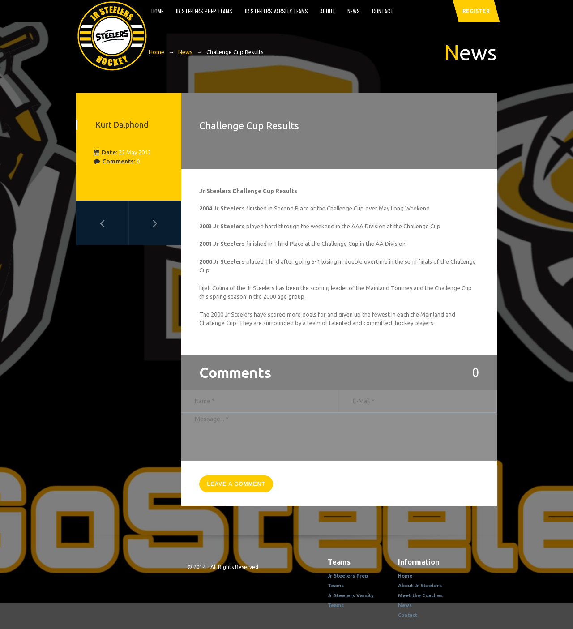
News (353, 11)
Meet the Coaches (420, 595)
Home (157, 11)
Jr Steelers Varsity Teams (276, 11)
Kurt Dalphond (121, 124)
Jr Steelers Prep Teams (203, 11)
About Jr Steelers (420, 585)
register (476, 11)
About (327, 11)
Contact (382, 11)
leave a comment (236, 484)
